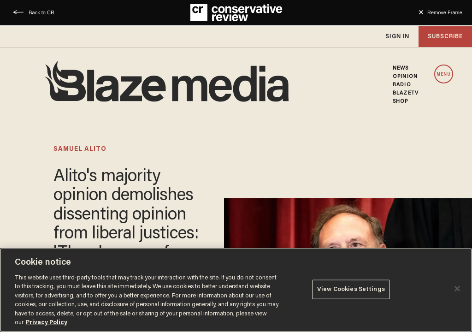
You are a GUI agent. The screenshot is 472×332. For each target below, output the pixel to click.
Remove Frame (444, 12)
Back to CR (41, 12)
